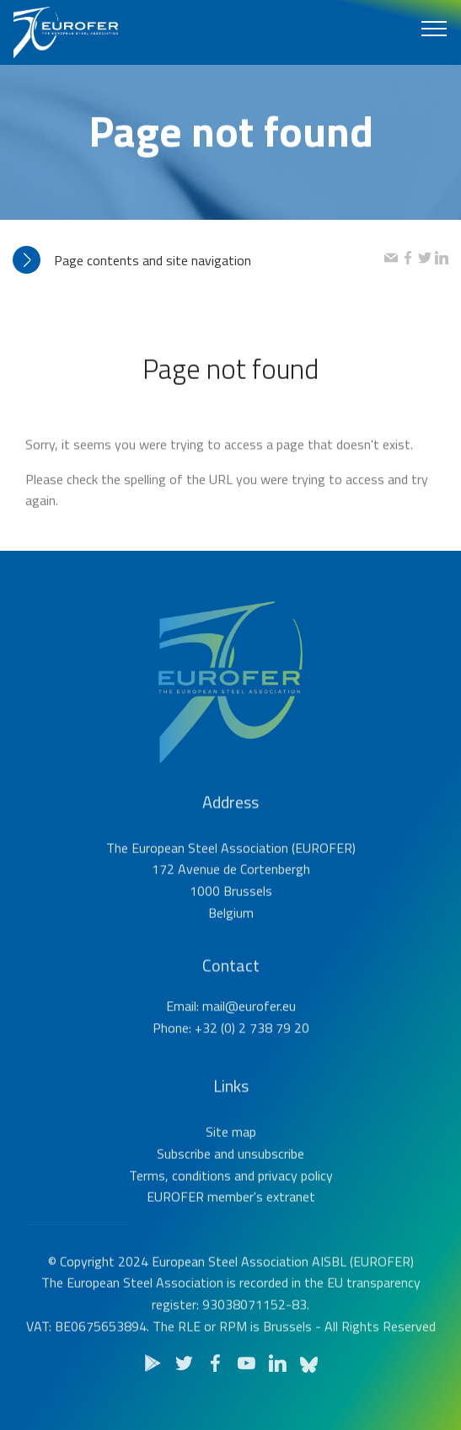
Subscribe (184, 1185)
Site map (231, 1163)
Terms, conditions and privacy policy (231, 1206)
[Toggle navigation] (434, 27)
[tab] (198, 260)
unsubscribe (271, 1185)
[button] (198, 260)
